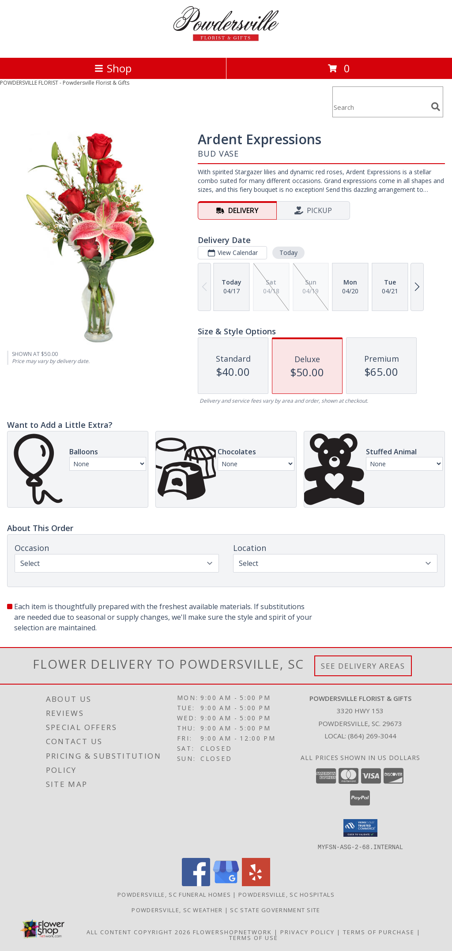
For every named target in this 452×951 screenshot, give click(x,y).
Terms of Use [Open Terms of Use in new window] (253, 937)
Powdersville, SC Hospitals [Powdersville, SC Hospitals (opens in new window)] (286, 894)
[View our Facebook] (196, 883)
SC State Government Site (275, 910)
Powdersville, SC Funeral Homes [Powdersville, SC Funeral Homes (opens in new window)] (174, 894)
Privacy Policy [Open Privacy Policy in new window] (307, 932)
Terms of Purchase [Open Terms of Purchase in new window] (378, 932)
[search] (436, 107)
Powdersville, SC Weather (177, 910)
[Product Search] (380, 107)
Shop (113, 68)
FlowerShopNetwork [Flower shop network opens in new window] (232, 932)
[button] (360, 828)
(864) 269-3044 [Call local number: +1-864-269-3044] (372, 735)
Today (288, 252)
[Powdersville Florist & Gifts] (226, 45)
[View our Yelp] (256, 883)
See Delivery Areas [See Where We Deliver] (363, 666)
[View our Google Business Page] (226, 883)
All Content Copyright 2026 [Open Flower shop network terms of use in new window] (139, 932)
